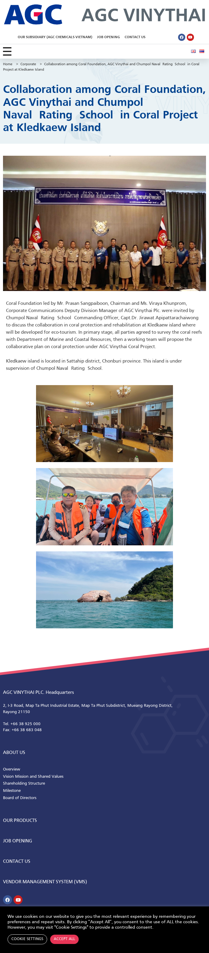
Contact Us (135, 37)
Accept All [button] (64, 939)
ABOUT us (14, 752)
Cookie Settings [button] (27, 939)
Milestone (12, 791)
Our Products (20, 820)
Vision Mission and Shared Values (33, 777)
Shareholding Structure (24, 784)
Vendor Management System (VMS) (45, 882)
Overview (11, 769)
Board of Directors (19, 798)
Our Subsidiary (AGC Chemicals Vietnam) (55, 37)
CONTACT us (16, 861)
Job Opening (108, 37)
